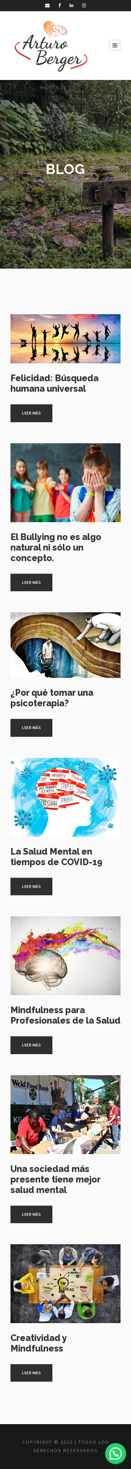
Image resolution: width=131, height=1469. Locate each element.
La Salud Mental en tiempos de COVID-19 (56, 856)
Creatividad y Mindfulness (38, 1343)
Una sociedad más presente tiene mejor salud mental (55, 1179)
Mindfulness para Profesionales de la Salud (65, 1015)
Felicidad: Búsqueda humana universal (54, 383)
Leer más (31, 413)
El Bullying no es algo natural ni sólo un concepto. (55, 547)
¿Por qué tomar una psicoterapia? (51, 697)
